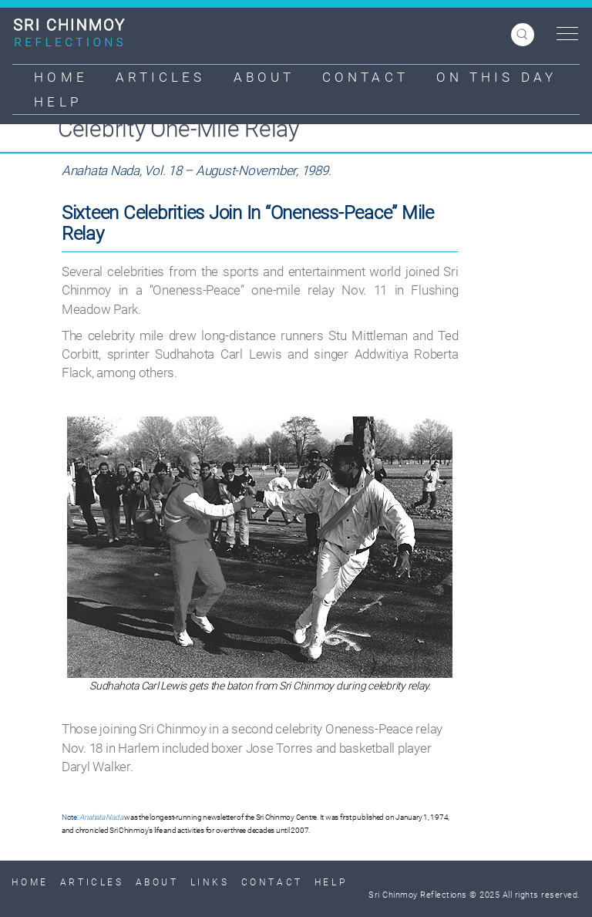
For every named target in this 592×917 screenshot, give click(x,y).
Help (57, 102)
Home (60, 77)
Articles (161, 77)
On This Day (496, 77)
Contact (365, 77)
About (264, 77)
